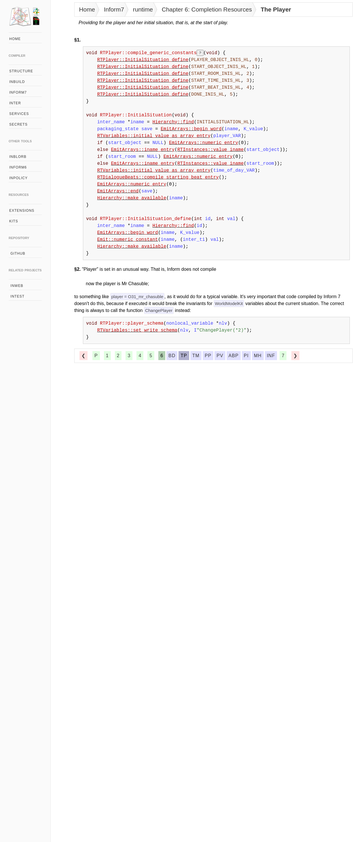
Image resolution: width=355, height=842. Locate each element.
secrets (18, 124)
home (15, 39)
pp (208, 355)
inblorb (17, 157)
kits (13, 221)
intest (16, 296)
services (19, 114)
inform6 (18, 167)
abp (234, 355)
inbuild (17, 82)
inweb (16, 286)
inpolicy (18, 178)
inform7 (18, 92)
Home (87, 9)
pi (246, 355)
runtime (143, 9)
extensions (21, 211)
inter (15, 103)
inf (271, 355)
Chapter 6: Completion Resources (207, 9)
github (17, 253)
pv (220, 355)
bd (171, 355)
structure (21, 71)
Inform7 (114, 9)
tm (196, 355)
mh (258, 355)
